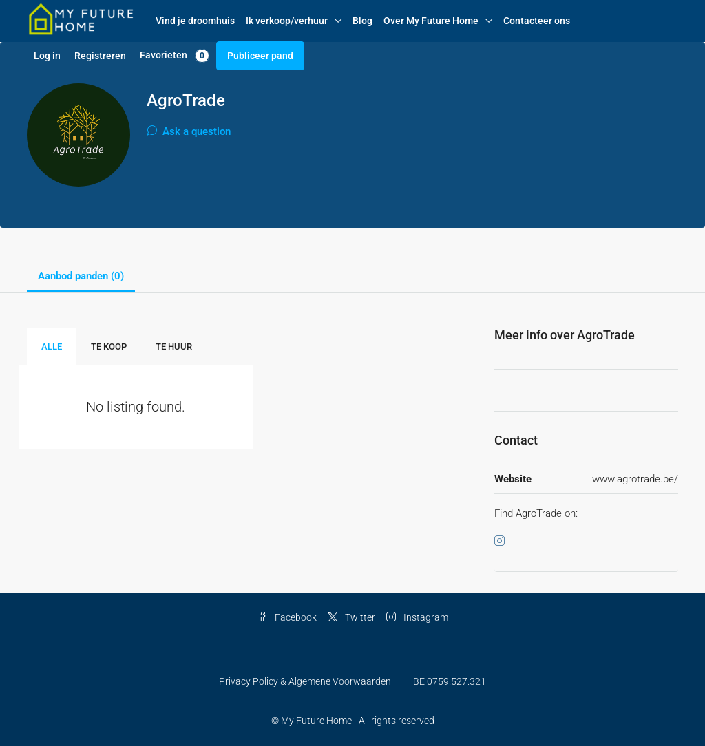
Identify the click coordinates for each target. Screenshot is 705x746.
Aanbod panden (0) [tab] (81, 276)
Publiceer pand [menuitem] (260, 55)
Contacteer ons (536, 20)
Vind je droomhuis (195, 20)
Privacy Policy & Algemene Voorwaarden (305, 681)
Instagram (417, 617)
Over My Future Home (430, 20)
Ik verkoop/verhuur (287, 20)
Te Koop (109, 346)
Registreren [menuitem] (100, 55)
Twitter (351, 617)
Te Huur (174, 346)
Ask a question (189, 131)
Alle (51, 346)
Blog (362, 20)
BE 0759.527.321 (449, 681)
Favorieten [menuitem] (174, 56)
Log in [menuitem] (47, 55)
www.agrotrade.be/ (635, 479)
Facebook (287, 617)
